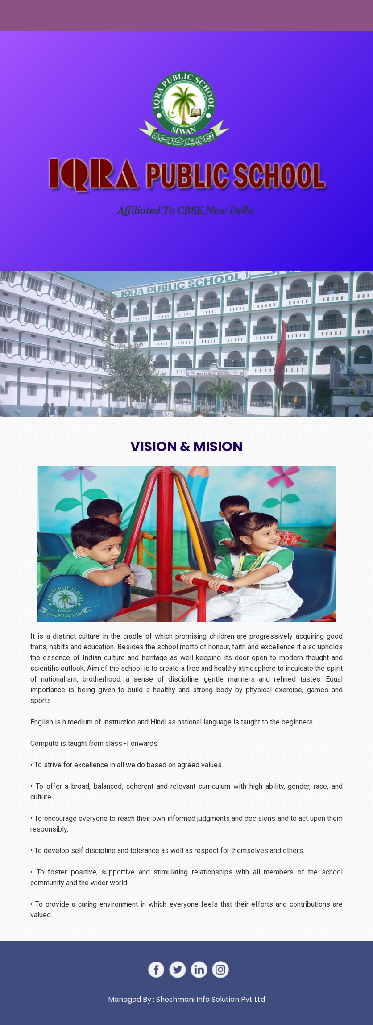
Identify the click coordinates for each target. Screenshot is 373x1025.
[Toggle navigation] (23, 16)
